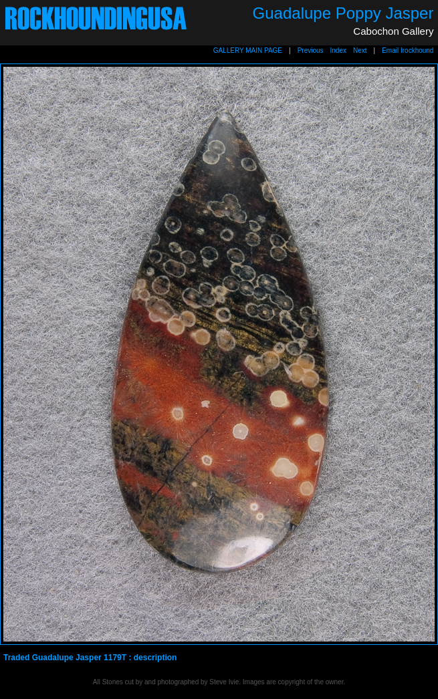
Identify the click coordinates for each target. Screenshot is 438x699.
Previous (311, 50)
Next (360, 50)
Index (338, 50)
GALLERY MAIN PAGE (247, 50)
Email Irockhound (407, 50)
